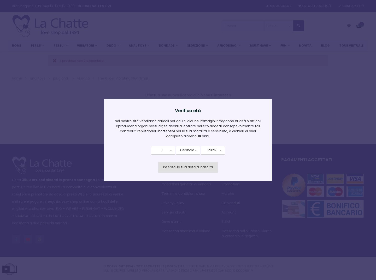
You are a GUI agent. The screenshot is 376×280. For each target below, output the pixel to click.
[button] (163, 150)
